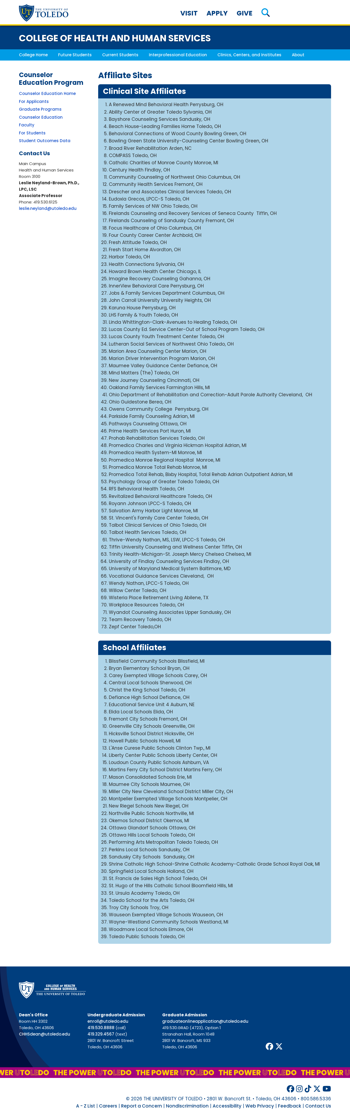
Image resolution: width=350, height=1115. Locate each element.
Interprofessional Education (178, 55)
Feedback (289, 1106)
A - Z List (85, 1106)
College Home (33, 55)
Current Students (120, 55)
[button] (265, 13)
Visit (189, 13)
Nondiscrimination (187, 1106)
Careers (108, 1106)
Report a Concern (141, 1106)
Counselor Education (41, 117)
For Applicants (34, 101)
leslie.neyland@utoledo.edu (48, 208)
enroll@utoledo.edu (108, 1021)
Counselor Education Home (47, 93)
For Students (32, 133)
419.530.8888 (101, 1027)
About (298, 55)
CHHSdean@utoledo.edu (44, 1034)
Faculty (26, 125)
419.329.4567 (101, 1034)
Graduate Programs (40, 109)
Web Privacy (259, 1106)
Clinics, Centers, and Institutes (249, 55)
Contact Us (318, 1106)
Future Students (75, 55)
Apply (217, 13)
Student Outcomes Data (44, 140)
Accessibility (227, 1106)
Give (244, 13)
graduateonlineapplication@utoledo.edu (205, 1021)
